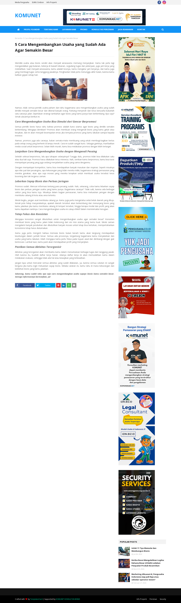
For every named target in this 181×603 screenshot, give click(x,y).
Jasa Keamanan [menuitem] (125, 29)
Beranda (18, 38)
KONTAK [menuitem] (141, 29)
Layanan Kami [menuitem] (69, 29)
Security (163, 599)
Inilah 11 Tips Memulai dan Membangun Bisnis (144, 549)
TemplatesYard (36, 599)
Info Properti (52, 2)
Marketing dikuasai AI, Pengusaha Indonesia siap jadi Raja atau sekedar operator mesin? (148, 577)
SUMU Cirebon (38, 2)
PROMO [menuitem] (83, 29)
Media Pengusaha (22, 2)
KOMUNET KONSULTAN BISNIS (68, 599)
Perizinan (153, 599)
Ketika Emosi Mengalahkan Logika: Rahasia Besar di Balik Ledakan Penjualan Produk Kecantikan (148, 563)
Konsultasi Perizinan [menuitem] (103, 29)
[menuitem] (18, 29)
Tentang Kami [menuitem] (51, 29)
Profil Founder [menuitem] (32, 29)
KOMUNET (28, 15)
